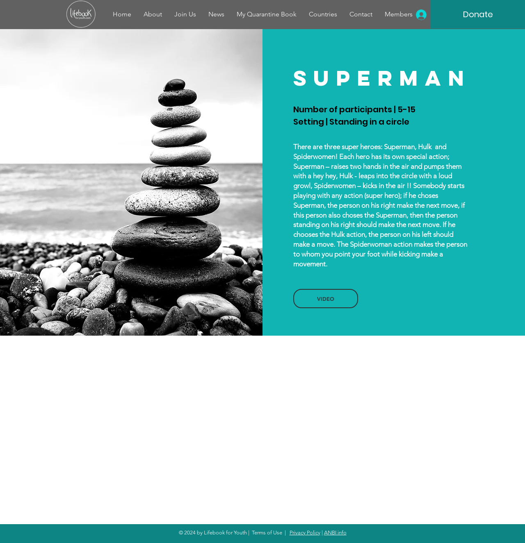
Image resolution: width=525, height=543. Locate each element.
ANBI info (335, 532)
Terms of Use (267, 532)
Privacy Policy (305, 532)
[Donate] (478, 14)
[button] (325, 298)
